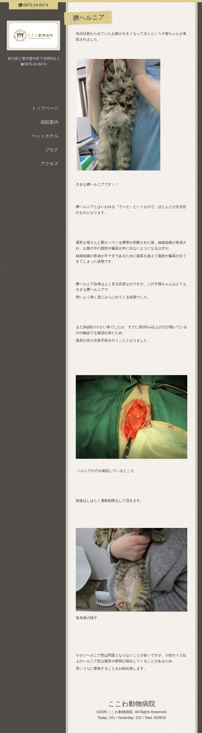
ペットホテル (45, 135)
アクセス (49, 163)
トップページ (45, 108)
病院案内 (49, 122)
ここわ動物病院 (131, 703)
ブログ (51, 149)
